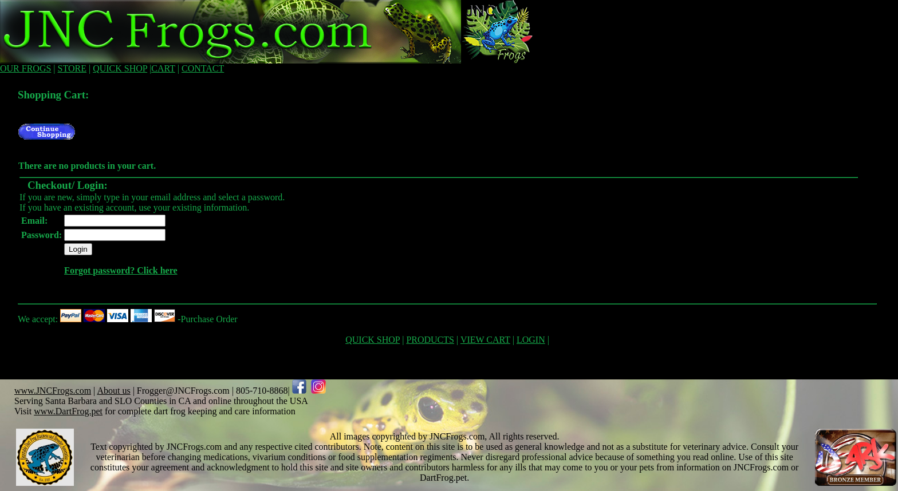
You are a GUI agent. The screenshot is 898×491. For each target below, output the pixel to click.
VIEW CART (485, 340)
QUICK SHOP (120, 68)
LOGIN (531, 340)
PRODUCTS (430, 340)
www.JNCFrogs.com (52, 390)
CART (163, 68)
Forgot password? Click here (120, 270)
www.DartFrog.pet (68, 411)
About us (113, 390)
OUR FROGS (25, 68)
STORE (72, 68)
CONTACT (203, 68)
